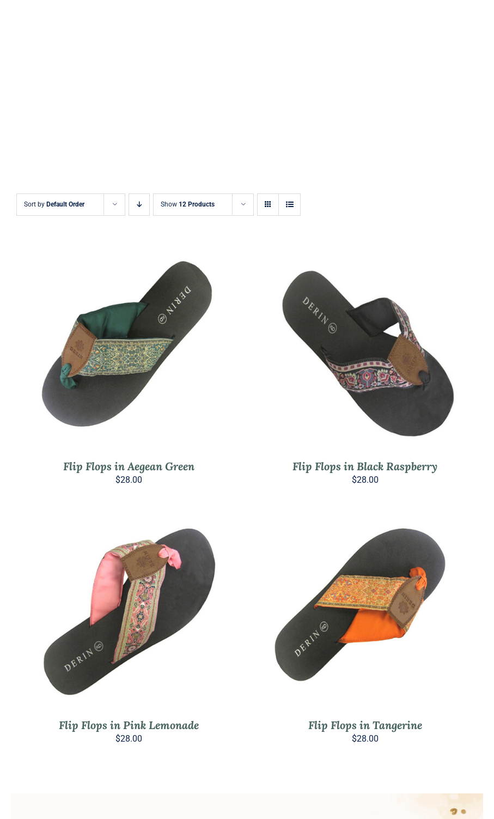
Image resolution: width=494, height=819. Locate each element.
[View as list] (289, 204)
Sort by (54, 204)
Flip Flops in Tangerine (365, 725)
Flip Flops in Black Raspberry (364, 466)
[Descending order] (139, 204)
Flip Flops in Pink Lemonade (129, 725)
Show (188, 204)
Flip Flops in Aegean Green (128, 466)
